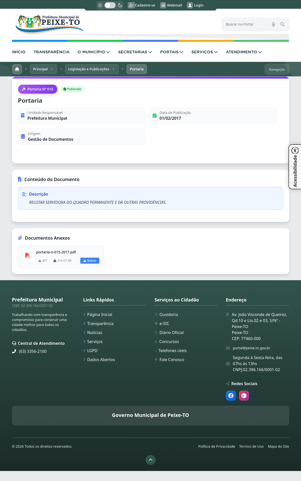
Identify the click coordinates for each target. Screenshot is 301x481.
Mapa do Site (278, 446)
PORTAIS (171, 52)
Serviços (93, 341)
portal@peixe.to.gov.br (251, 348)
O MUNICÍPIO (94, 52)
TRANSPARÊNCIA (52, 52)
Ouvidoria (166, 314)
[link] (114, 24)
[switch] (110, 5)
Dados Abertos (99, 359)
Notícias (92, 332)
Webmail (171, 5)
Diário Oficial (169, 332)
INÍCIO (19, 52)
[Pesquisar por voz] (273, 24)
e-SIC (162, 323)
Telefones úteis (171, 350)
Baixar (89, 260)
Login (195, 5)
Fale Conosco (169, 359)
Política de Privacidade (216, 446)
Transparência (98, 323)
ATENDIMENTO (244, 52)
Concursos (167, 341)
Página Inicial (97, 314)
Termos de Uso (251, 446)
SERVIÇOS (204, 52)
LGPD (90, 350)
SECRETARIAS (135, 52)
